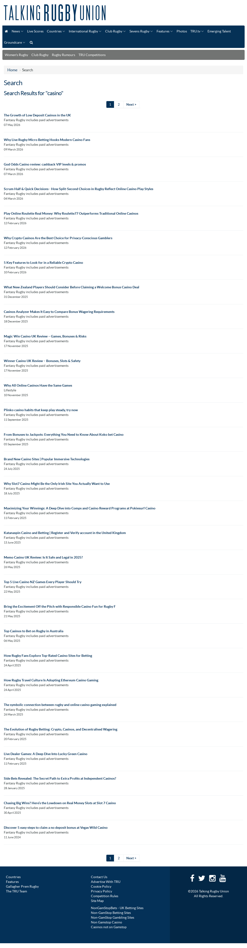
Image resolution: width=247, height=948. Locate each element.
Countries (54, 31)
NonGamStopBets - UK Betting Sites (117, 908)
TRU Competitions (92, 55)
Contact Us (99, 877)
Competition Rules (104, 896)
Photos (182, 31)
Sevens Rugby (139, 31)
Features (163, 31)
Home (12, 70)
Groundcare (13, 42)
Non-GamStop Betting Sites (111, 913)
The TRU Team (16, 891)
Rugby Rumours (63, 55)
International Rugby (83, 31)
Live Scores (35, 31)
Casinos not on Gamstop (109, 927)
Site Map (97, 901)
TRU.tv (195, 31)
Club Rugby (113, 31)
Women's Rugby (16, 55)
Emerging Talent (219, 31)
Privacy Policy (101, 891)
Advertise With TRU (105, 882)
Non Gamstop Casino (106, 922)
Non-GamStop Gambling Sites (112, 917)
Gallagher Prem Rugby (22, 886)
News (16, 31)
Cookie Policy (101, 886)
